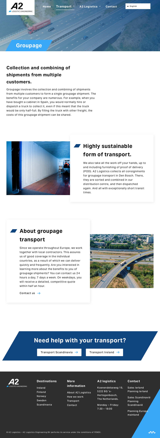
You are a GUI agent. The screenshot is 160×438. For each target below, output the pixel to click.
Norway (41, 396)
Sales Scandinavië (139, 397)
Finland (41, 392)
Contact (111, 6)
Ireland (41, 387)
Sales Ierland (136, 387)
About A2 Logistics (79, 392)
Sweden (41, 400)
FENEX (97, 432)
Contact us (27, 293)
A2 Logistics (88, 6)
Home (47, 6)
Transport (64, 6)
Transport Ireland (102, 352)
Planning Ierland (138, 391)
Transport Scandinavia (57, 352)
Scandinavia (44, 404)
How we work (75, 396)
